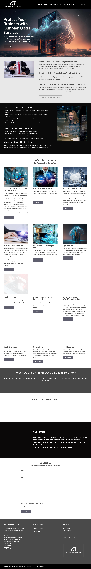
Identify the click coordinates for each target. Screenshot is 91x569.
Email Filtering (7, 545)
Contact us (22, 147)
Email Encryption (8, 543)
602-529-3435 (71, 535)
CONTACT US (8, 46)
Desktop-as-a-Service (9, 532)
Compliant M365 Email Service (11, 541)
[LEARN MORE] (9, 217)
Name (23, 470)
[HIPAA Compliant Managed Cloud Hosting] (16, 176)
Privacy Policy (31, 566)
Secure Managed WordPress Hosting (13, 537)
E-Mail (23, 477)
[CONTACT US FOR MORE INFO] (50, 98)
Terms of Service (39, 566)
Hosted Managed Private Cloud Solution (13, 530)
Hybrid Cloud (7, 534)
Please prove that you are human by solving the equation (35, 503)
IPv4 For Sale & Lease (9, 548)
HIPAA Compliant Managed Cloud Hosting (14, 528)
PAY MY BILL (36, 531)
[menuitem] (40, 4)
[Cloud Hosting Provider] (13, 4)
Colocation (6, 547)
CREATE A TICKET (38, 528)
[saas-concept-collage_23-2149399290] (45, 176)
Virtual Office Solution (9, 535)
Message (23, 485)
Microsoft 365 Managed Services (12, 539)
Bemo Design (26, 566)
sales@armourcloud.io (72, 537)
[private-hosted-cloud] (75, 175)
